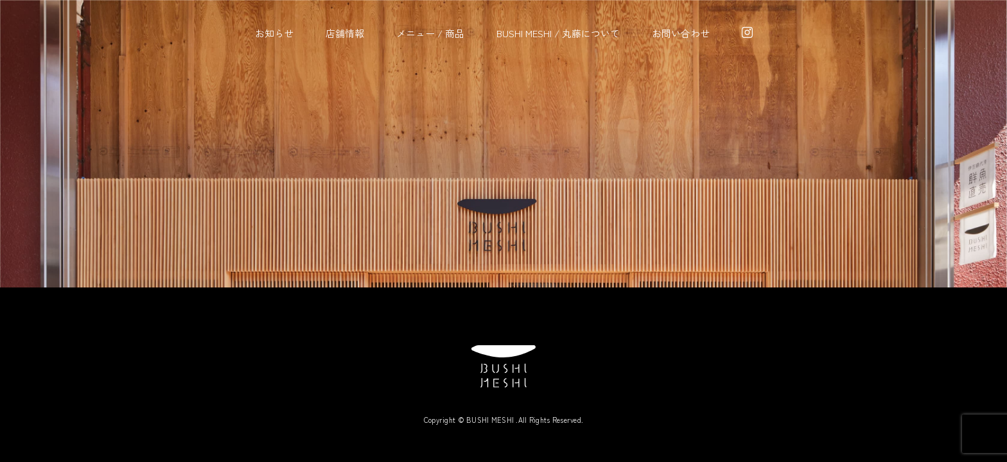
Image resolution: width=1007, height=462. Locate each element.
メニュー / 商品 (430, 33)
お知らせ (274, 33)
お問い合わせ (681, 33)
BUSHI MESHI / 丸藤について (558, 33)
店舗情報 (345, 33)
